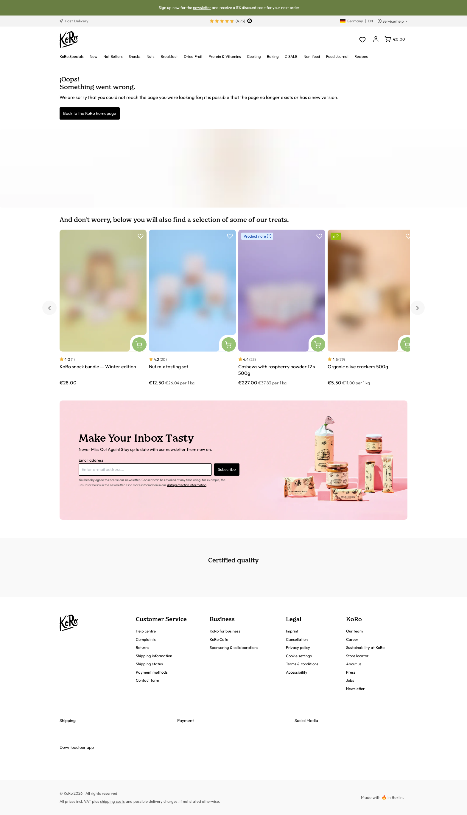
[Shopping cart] (394, 39)
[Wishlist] (362, 39)
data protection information (186, 485)
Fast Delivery (74, 20)
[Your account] (376, 39)
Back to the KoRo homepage (89, 113)
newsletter (202, 7)
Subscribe (227, 469)
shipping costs (112, 801)
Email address (91, 460)
